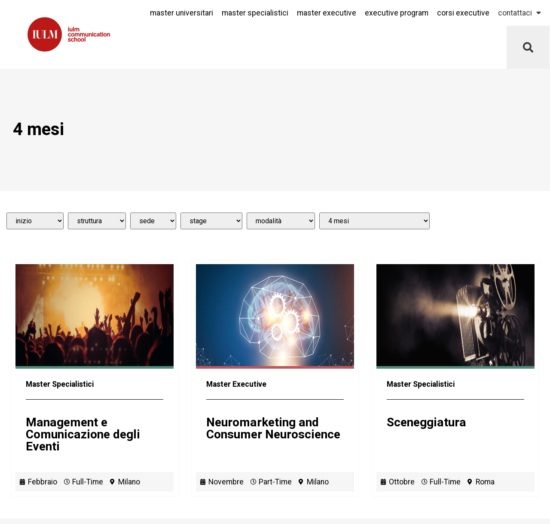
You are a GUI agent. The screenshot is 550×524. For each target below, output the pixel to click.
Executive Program (396, 13)
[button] (528, 47)
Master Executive (326, 13)
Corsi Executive (463, 13)
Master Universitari (181, 13)
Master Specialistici (255, 13)
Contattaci (519, 13)
